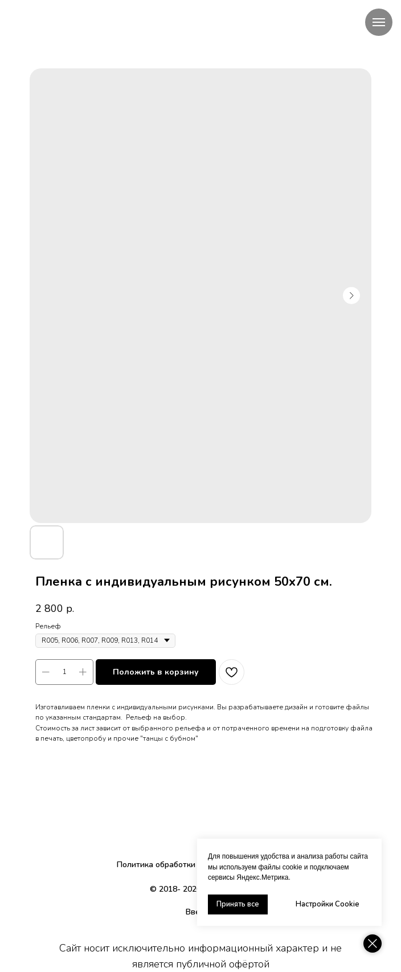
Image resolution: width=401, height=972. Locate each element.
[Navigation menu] (379, 22)
